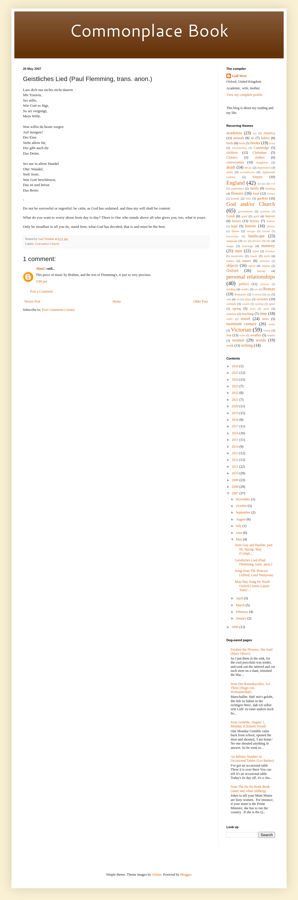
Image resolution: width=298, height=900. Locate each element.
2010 (236, 473)
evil (273, 183)
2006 (236, 627)
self (228, 299)
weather (255, 335)
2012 (236, 460)
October (242, 506)
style (266, 308)
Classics (232, 157)
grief (244, 216)
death (230, 167)
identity (271, 226)
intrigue (251, 231)
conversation (235, 162)
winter (271, 335)
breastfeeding (239, 147)
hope (234, 226)
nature (246, 261)
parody (261, 271)
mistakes (270, 251)
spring (236, 309)
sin (238, 299)
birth (242, 143)
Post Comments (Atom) (58, 310)
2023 (236, 386)
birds (229, 143)
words (261, 340)
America (269, 133)
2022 (236, 393)
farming (270, 188)
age (254, 133)
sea (268, 294)
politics (244, 284)
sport (272, 303)
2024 (236, 380)
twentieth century (241, 323)
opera (251, 265)
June (239, 533)
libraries (256, 240)
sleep (247, 299)
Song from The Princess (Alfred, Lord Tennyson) (254, 573)
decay (248, 167)
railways (264, 284)
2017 (236, 426)
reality (245, 289)
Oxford (232, 270)
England (235, 183)
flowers (237, 193)
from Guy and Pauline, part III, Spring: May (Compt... (253, 549)
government (245, 211)
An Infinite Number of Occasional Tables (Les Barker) (252, 759)
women (238, 340)
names (230, 260)
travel (245, 318)
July (239, 526)
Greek (230, 216)
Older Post (200, 301)
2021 (236, 400)
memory (268, 245)
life (268, 240)
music (253, 256)
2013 (236, 453)
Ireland (266, 231)
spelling (259, 303)
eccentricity (247, 172)
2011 (236, 467)
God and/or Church (47, 243)
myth (267, 256)
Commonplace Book (149, 30)
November (243, 499)
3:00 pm (41, 281)
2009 (236, 480)
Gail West (239, 76)
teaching (248, 314)
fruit (248, 198)
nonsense (265, 260)
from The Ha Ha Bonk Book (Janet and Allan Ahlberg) (250, 789)
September (243, 512)
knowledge (232, 236)
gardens (262, 198)
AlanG (41, 269)
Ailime (156, 875)
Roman (269, 289)
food (256, 194)
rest (256, 289)
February (242, 612)
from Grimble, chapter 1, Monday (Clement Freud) (248, 724)
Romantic (240, 294)
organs (266, 265)
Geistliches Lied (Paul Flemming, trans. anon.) (253, 562)
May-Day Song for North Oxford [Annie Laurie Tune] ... (252, 586)
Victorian (241, 330)
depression (263, 167)
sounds (246, 303)
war (229, 335)
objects (232, 265)
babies (265, 138)
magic (230, 246)
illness (236, 231)
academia (234, 133)
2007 (236, 493)
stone (253, 308)
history (254, 221)
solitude (231, 303)
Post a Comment (41, 291)
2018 (236, 420)
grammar (265, 211)
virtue (266, 330)
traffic (229, 319)
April (240, 598)
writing (247, 345)
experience (237, 188)
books (255, 143)
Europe (262, 183)
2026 (236, 366)
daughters (262, 162)
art (252, 138)
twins (271, 324)
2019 (236, 413)
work (230, 346)
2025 (236, 373)
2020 (236, 406)
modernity (237, 256)
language (232, 240)
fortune (271, 193)
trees (265, 319)
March (241, 605)
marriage (247, 246)
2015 (236, 440)
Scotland (257, 294)
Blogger (185, 875)
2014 (236, 447)
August (241, 519)
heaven (270, 216)
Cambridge (261, 148)
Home (117, 301)
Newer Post (32, 301)
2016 (236, 433)
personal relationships (250, 277)
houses (250, 226)
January (241, 618)
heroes (236, 221)
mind (255, 251)
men (238, 250)
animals (238, 138)
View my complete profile (244, 95)
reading (231, 289)
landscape (256, 236)
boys (272, 143)
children (232, 153)
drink (229, 172)
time (263, 313)
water (242, 335)
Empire (257, 177)
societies (262, 299)
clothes (259, 157)
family (254, 188)
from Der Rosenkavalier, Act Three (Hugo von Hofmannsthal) (250, 688)
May (239, 539)
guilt (256, 216)
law (245, 240)
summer (231, 313)
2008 (236, 487)
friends (235, 198)
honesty (270, 221)
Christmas (259, 153)
